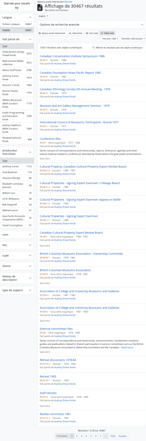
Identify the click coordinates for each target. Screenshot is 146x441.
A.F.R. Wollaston (17, 199)
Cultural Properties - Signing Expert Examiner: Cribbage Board (80, 183)
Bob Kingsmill (17, 205)
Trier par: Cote (109, 38)
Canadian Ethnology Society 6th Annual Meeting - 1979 (75, 89)
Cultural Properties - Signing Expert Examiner (69, 216)
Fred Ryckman (17, 173)
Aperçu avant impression (52, 33)
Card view (92, 33)
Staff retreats (48, 393)
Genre (6, 266)
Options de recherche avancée (59, 24)
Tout (4, 46)
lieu (4, 245)
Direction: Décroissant (132, 38)
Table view (107, 33)
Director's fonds (17, 85)
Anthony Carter (17, 167)
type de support (12, 290)
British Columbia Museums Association (65, 270)
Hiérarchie (75, 33)
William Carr (17, 193)
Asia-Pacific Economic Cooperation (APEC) (17, 218)
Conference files (50, 138)
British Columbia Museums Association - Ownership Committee (81, 253)
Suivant (123, 436)
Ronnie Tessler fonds (17, 92)
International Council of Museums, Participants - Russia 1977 (79, 122)
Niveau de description (9, 278)
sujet (5, 255)
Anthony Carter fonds (17, 77)
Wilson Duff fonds (17, 70)
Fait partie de (10, 39)
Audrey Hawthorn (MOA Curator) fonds (17, 129)
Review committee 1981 (55, 414)
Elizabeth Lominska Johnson (17, 185)
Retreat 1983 (48, 376)
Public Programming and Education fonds (17, 116)
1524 (112, 436)
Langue (7, 17)
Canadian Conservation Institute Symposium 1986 (72, 56)
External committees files (56, 328)
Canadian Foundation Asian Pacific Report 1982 (70, 72)
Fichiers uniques (17, 24)
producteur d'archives (9, 152)
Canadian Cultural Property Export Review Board (71, 232)
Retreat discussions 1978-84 (58, 360)
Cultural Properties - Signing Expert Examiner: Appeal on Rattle (80, 199)
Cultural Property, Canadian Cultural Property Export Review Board (83, 166)
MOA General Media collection (17, 62)
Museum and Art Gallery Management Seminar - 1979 (75, 105)
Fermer (68, 1)
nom (5, 234)
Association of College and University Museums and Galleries (79, 291)
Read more (127, 347)
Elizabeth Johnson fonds (17, 139)
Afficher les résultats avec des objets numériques (117, 47)
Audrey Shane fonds (65, 63)
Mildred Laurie (17, 211)
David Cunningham (17, 226)
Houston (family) (17, 178)
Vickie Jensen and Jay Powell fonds (17, 53)
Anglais (17, 30)
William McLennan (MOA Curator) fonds (17, 103)
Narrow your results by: (17, 5)
